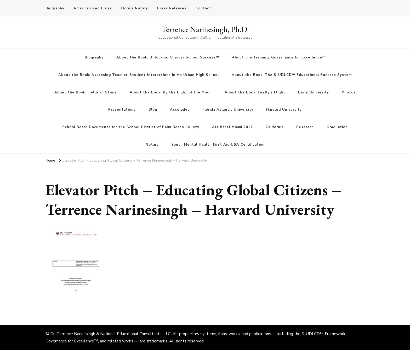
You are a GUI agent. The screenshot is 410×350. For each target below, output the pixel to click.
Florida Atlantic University (227, 109)
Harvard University (284, 109)
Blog (153, 109)
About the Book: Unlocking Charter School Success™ (167, 57)
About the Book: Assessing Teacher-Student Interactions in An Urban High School (138, 75)
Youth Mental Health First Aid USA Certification (218, 144)
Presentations (122, 109)
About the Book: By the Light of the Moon (171, 92)
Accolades (180, 109)
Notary (152, 144)
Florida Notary (134, 8)
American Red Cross (92, 8)
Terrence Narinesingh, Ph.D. (205, 29)
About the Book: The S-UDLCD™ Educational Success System (292, 75)
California (274, 127)
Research (305, 127)
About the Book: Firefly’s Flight (255, 92)
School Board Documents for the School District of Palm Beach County (130, 127)
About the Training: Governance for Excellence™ (279, 57)
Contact (203, 8)
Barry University (313, 92)
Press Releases (171, 8)
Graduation (337, 127)
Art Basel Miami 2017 (232, 127)
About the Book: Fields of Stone (85, 92)
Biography (54, 8)
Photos (349, 92)
